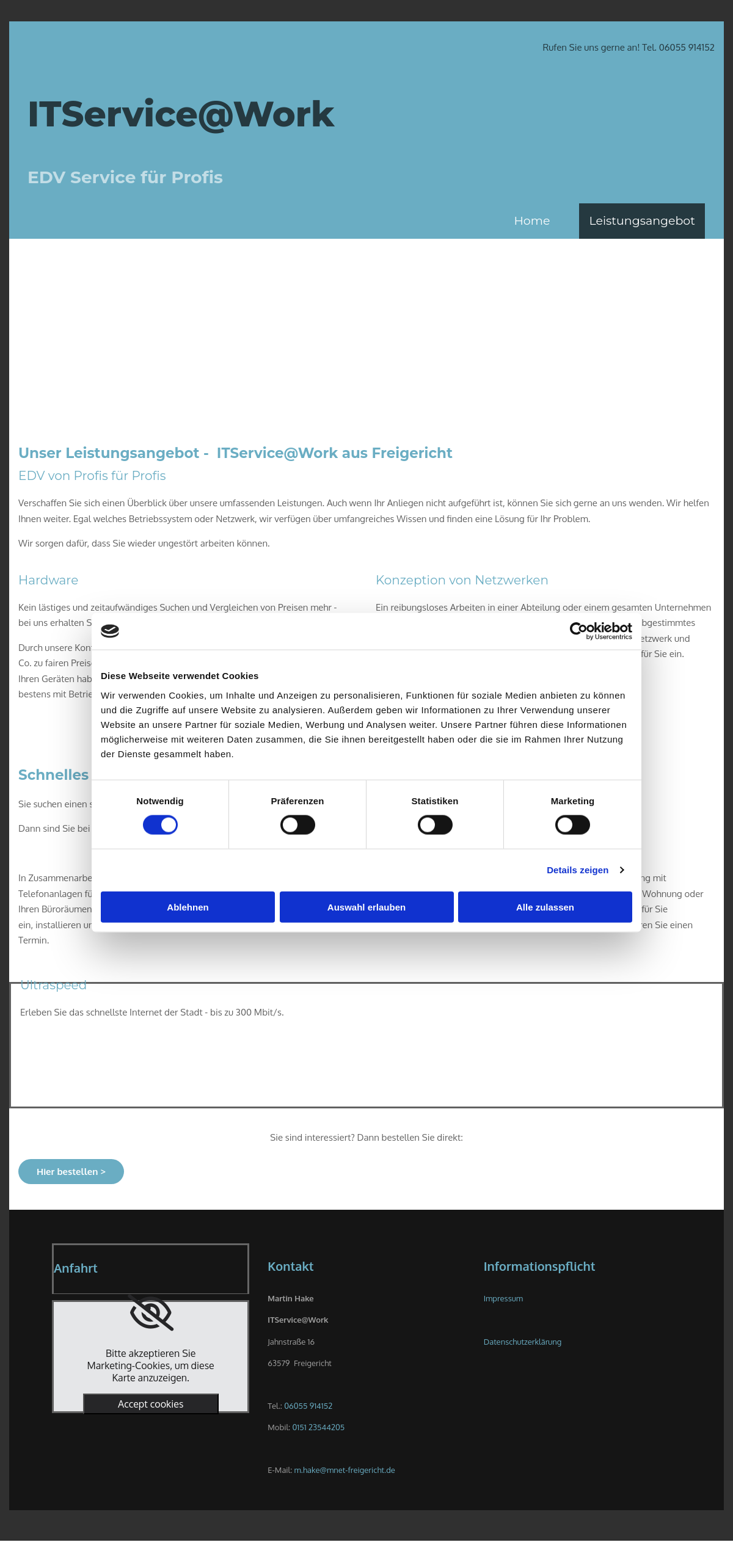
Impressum (503, 1298)
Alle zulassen (545, 906)
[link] (150, 1313)
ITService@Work (181, 114)
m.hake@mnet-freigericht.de (344, 1470)
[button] (71, 1171)
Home (532, 221)
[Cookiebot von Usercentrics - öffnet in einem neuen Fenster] (578, 631)
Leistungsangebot (642, 221)
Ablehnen (187, 906)
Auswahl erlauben (366, 906)
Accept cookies (150, 1404)
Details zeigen (577, 870)
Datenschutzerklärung (523, 1342)
